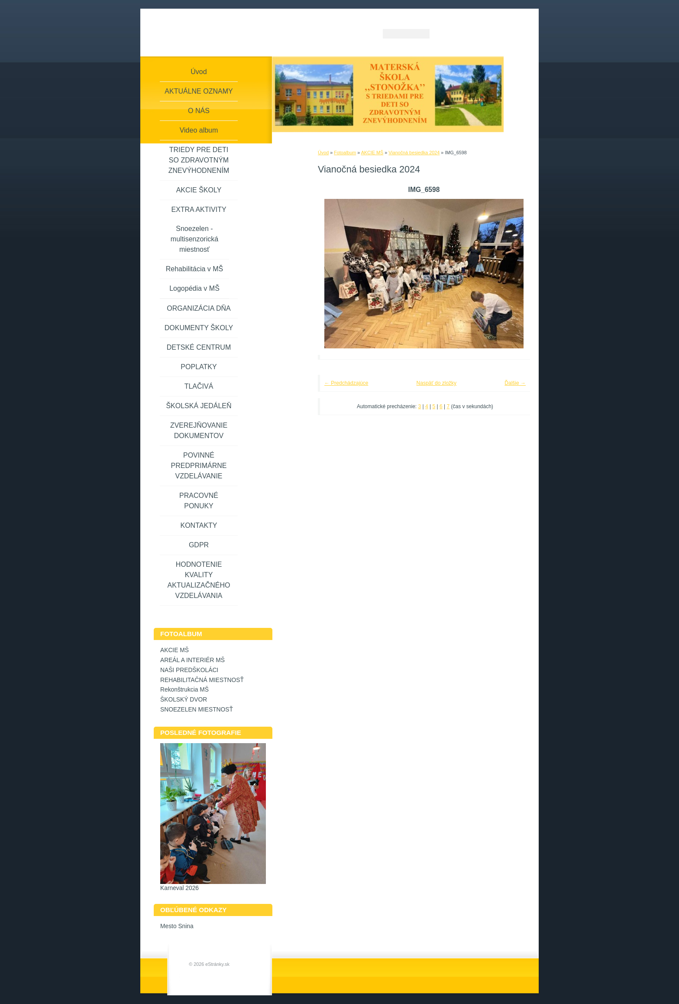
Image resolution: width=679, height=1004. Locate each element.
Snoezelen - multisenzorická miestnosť (194, 239)
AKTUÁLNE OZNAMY (199, 91)
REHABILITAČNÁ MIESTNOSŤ (202, 680)
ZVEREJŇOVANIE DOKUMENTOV (198, 430)
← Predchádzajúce (346, 383)
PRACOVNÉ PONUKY (198, 501)
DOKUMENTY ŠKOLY (199, 327)
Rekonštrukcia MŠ (184, 689)
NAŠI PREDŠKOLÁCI (189, 670)
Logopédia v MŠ (194, 288)
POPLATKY (199, 366)
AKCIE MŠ (372, 152)
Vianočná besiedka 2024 (414, 152)
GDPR (199, 545)
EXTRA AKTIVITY (198, 209)
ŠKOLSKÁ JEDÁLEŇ (198, 405)
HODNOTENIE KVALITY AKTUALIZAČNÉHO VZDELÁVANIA (199, 580)
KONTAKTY (198, 525)
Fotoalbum (345, 152)
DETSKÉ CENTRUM (199, 347)
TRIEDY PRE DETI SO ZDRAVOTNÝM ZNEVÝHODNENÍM (198, 160)
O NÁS (199, 110)
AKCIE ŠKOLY (199, 190)
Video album (199, 130)
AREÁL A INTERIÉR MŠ (192, 660)
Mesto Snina (177, 926)
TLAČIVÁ (198, 386)
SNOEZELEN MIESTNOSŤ (196, 709)
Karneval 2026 (179, 888)
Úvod (323, 152)
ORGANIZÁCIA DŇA (199, 308)
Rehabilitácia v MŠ (194, 269)
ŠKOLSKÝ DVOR (183, 699)
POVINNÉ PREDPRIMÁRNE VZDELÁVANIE (199, 466)
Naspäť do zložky (437, 383)
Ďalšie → (515, 383)
